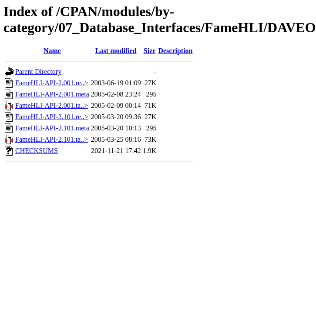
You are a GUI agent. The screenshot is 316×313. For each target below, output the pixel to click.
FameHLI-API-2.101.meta (52, 128)
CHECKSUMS (36, 150)
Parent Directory (38, 71)
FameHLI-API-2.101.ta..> (51, 139)
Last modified (116, 50)
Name (52, 50)
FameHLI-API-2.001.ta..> (51, 105)
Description (175, 50)
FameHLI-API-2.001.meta (52, 94)
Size (150, 50)
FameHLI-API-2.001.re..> (51, 83)
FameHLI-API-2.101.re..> (51, 116)
